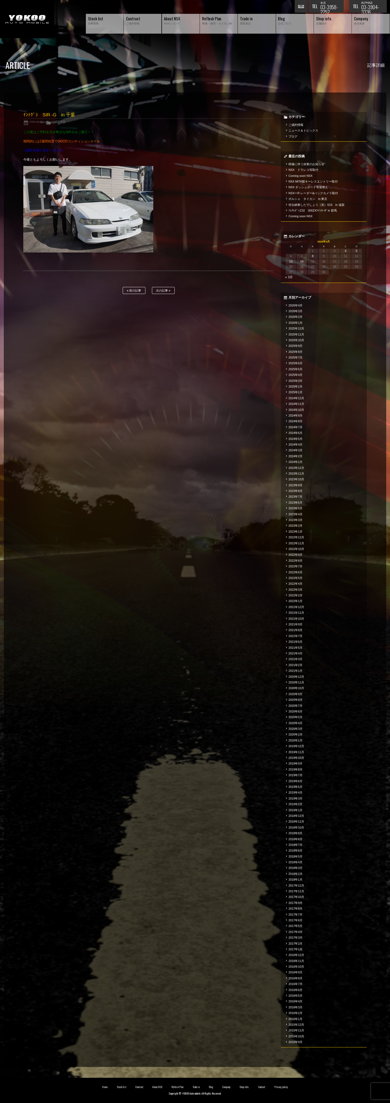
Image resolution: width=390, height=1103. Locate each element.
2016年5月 (295, 995)
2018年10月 (296, 827)
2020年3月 (295, 728)
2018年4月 (295, 862)
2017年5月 (295, 926)
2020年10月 (296, 688)
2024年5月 (295, 438)
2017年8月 (295, 908)
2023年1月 (295, 531)
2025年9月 (295, 345)
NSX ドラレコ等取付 (303, 169)
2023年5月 (295, 508)
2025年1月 (295, 392)
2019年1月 (295, 810)
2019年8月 (295, 769)
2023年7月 (295, 496)
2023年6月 (295, 502)
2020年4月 (295, 723)
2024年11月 (296, 403)
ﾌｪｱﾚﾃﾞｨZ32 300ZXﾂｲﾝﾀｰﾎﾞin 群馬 (312, 210)
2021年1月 (295, 670)
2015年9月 (295, 1042)
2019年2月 (295, 804)
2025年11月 (296, 334)
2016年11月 (296, 961)
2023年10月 (296, 479)
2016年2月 (295, 1013)
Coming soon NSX (300, 175)
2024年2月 (295, 456)
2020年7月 (295, 705)
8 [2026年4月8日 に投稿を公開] (313, 256)
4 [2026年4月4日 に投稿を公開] (345, 250)
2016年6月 (295, 990)
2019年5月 (295, 786)
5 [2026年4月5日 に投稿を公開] (356, 250)
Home (105, 1087)
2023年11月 (296, 473)
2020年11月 (296, 682)
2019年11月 (296, 752)
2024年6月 (295, 432)
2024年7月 (295, 427)
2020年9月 (295, 694)
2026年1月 (295, 322)
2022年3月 (295, 589)
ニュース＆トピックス (303, 130)
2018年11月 (296, 821)
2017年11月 (296, 891)
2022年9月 (295, 554)
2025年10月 (296, 340)
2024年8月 (295, 421)
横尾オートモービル (27, 19)
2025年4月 (295, 374)
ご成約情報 (59, 121)
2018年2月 (295, 873)
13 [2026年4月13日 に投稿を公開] (290, 261)
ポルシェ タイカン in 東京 (307, 198)
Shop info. (244, 1087)
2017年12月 (296, 885)
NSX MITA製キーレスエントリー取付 (313, 181)
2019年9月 (295, 763)
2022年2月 (295, 595)
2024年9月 (295, 415)
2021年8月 (295, 630)
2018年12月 (296, 815)
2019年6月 (295, 781)
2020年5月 (295, 717)
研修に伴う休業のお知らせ (306, 164)
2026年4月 (295, 305)
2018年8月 (295, 839)
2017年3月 (295, 937)
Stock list (121, 1087)
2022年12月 (296, 537)
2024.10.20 (36, 121)
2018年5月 (295, 856)
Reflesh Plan (177, 1087)
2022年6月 (295, 572)
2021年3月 (295, 659)
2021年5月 (295, 647)
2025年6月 (295, 363)
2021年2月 (295, 665)
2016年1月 (295, 1019)
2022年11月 (296, 543)
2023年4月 (295, 514)
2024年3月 (295, 450)
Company (226, 1087)
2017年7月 (295, 914)
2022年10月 (296, 549)
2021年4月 (295, 653)
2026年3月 (295, 311)
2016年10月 (296, 966)
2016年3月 (295, 1007)
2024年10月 (296, 409)
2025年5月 (295, 369)
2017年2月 (295, 943)
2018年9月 (295, 833)
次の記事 (163, 290)
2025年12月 (296, 328)
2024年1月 (295, 461)
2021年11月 (296, 612)
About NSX (157, 1087)
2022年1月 (295, 601)
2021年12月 (296, 607)
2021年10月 (296, 618)
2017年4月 (295, 931)
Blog (211, 1087)
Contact (261, 1087)
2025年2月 (295, 386)
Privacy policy (281, 1087)
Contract (139, 1087)
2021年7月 (295, 636)
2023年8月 (295, 491)
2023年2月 (295, 525)
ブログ (292, 136)
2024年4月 (295, 444)
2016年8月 (295, 978)
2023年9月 (295, 485)
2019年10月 (296, 757)
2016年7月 (295, 984)
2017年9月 (295, 902)
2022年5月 (295, 578)
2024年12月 (296, 398)
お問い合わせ (301, 7)
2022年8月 (295, 560)
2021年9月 (295, 624)
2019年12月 (296, 746)
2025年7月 (295, 357)
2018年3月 (295, 867)
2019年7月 (295, 775)
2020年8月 (295, 699)
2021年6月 (295, 641)
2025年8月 (295, 351)
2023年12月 (296, 467)
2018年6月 (295, 850)
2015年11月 (296, 1030)
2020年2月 (295, 734)
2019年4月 (295, 792)
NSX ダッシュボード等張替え (308, 187)
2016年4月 (295, 1001)
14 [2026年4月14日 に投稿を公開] (301, 261)
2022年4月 (295, 583)
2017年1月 (295, 949)
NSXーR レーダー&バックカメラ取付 (313, 193)
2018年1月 (295, 879)
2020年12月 (296, 676)
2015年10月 (296, 1036)
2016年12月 (296, 955)
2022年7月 (295, 566)
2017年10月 (296, 897)
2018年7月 (295, 844)
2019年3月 (295, 798)
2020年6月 (295, 711)
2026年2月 (295, 316)
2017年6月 (295, 920)
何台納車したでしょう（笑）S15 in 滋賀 (316, 204)
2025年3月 (295, 380)
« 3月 (289, 277)
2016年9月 (295, 972)
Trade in (196, 1087)
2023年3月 (295, 520)
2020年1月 (295, 740)
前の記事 (134, 290)
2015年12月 (296, 1024)
